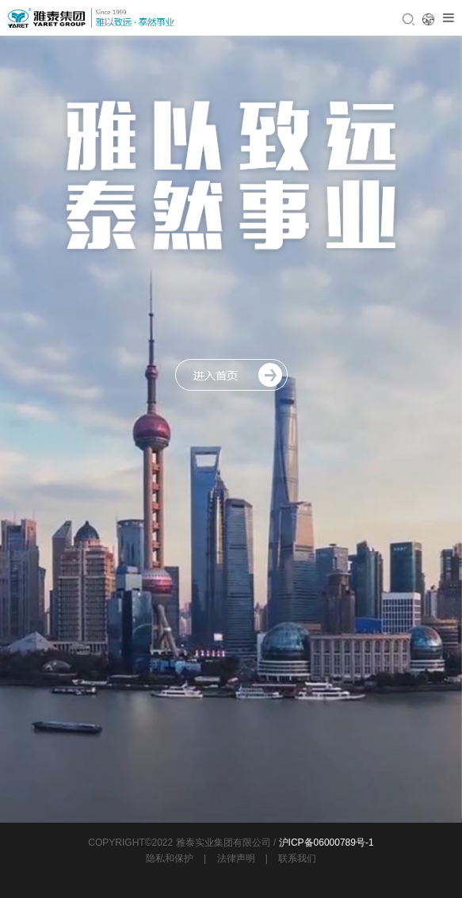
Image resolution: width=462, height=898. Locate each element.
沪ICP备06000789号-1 (326, 842)
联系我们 (297, 858)
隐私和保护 (169, 858)
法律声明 (236, 858)
